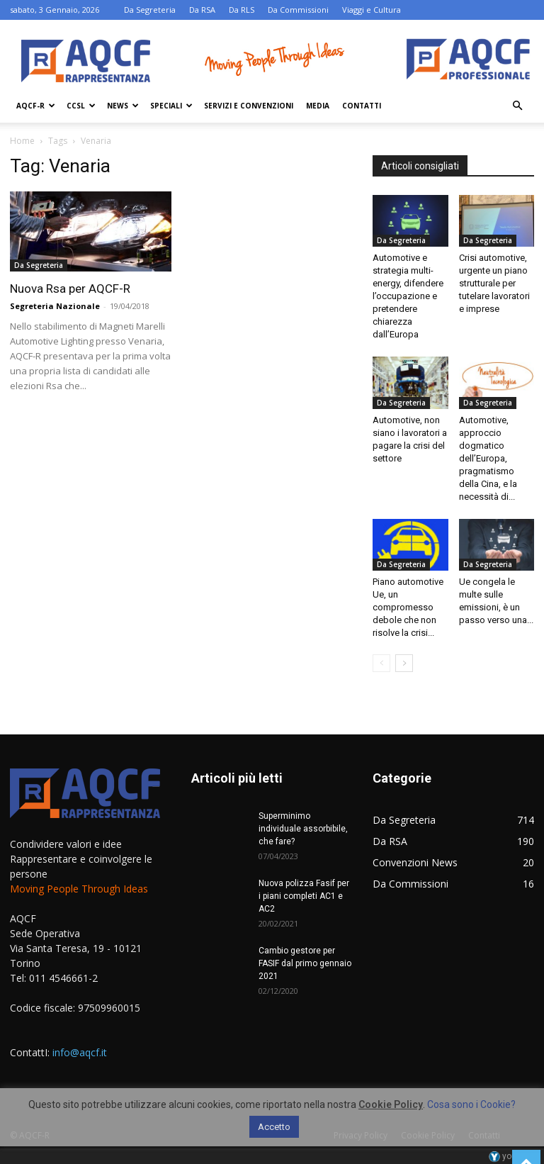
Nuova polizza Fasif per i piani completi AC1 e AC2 (304, 896)
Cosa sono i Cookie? (471, 1104)
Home (22, 141)
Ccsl (81, 106)
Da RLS (241, 9)
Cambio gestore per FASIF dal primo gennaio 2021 (305, 963)
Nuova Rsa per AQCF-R (70, 288)
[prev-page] (381, 663)
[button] (517, 106)
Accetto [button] (274, 1126)
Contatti (361, 106)
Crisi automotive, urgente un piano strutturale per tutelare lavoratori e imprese (494, 283)
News (123, 106)
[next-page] (404, 663)
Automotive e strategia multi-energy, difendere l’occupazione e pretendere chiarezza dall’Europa (408, 296)
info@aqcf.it (79, 1052)
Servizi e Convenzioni (248, 106)
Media (317, 106)
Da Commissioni (298, 9)
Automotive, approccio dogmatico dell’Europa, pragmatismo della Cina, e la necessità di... (488, 458)
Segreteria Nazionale (55, 306)
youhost (511, 1156)
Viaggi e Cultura (371, 9)
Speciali (171, 106)
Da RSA (202, 9)
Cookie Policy (390, 1104)
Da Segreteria (150, 9)
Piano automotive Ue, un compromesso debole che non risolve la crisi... (408, 607)
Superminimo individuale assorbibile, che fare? (303, 828)
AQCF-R (35, 106)
